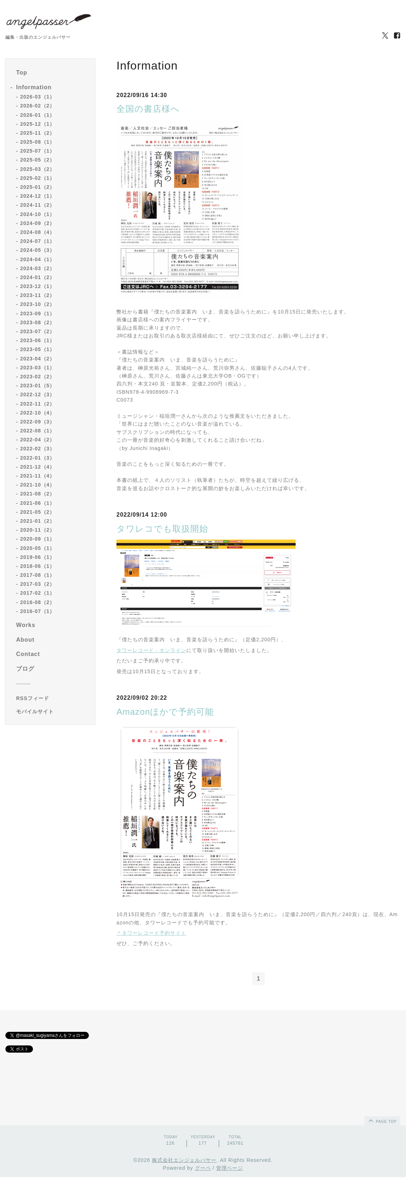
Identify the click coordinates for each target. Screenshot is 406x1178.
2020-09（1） (37, 539)
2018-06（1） (37, 566)
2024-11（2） (37, 205)
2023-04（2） (37, 358)
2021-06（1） (37, 503)
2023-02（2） (37, 376)
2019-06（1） (37, 557)
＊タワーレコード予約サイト (151, 933)
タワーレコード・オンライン (151, 650)
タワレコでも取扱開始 (162, 528)
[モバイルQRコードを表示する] (53, 711)
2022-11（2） (37, 404)
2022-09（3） (37, 422)
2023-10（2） (37, 304)
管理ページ (229, 1168)
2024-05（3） (37, 250)
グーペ (203, 1168)
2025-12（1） (37, 124)
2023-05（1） (37, 349)
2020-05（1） (37, 548)
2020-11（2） (37, 530)
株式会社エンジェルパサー (184, 1160)
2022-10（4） (37, 413)
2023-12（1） (37, 286)
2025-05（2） (37, 160)
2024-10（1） (37, 214)
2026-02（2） (37, 106)
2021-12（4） (37, 467)
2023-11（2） (37, 295)
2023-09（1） (37, 313)
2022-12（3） (37, 394)
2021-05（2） (37, 512)
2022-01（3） (37, 458)
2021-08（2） (37, 494)
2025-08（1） (37, 142)
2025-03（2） (37, 169)
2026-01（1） (37, 115)
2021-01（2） (37, 521)
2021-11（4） (37, 476)
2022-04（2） (37, 439)
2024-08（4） (37, 232)
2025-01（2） (37, 187)
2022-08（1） (37, 431)
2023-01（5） (37, 385)
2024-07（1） (37, 241)
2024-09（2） (37, 223)
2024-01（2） (37, 277)
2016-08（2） (37, 602)
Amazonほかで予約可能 (165, 712)
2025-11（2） (37, 133)
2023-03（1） (37, 367)
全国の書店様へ (148, 109)
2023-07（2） (37, 331)
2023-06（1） (37, 340)
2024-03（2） (37, 268)
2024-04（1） (37, 259)
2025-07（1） (37, 151)
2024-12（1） (37, 196)
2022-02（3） (37, 448)
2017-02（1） (37, 593)
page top (382, 1121)
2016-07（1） (37, 611)
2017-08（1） (37, 575)
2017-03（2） (37, 584)
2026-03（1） (37, 97)
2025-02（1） (37, 178)
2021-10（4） (37, 485)
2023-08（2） (37, 322)
